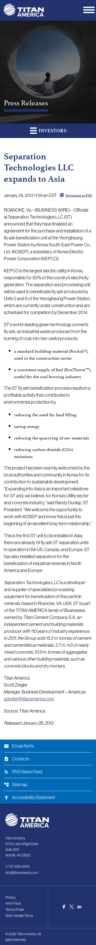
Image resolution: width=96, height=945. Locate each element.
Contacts (16, 758)
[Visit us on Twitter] (71, 907)
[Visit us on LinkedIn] (79, 906)
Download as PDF (75, 195)
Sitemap (16, 784)
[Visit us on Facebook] (64, 907)
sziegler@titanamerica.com (29, 698)
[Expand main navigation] (89, 9)
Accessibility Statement (29, 797)
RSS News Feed (23, 771)
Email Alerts (19, 746)
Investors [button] (48, 130)
